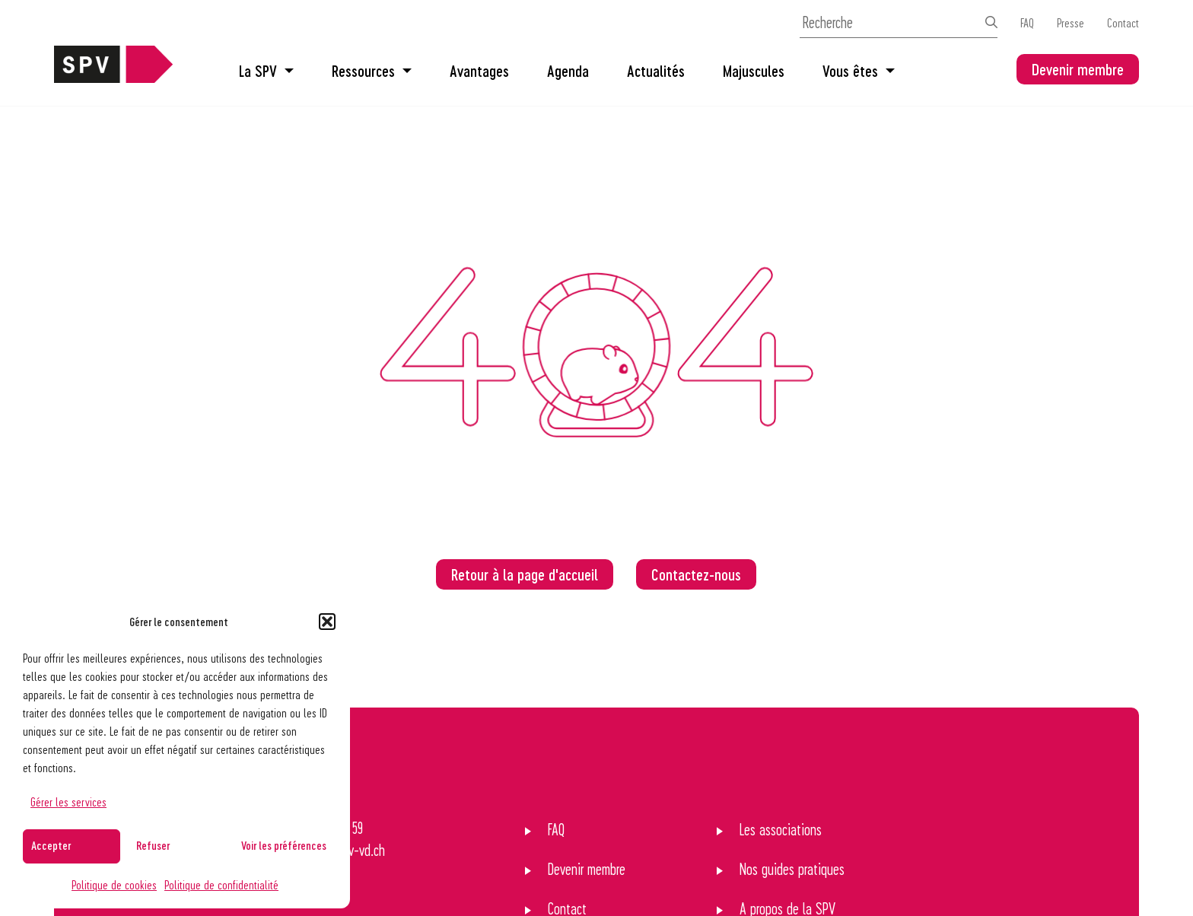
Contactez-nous (696, 574)
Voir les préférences (283, 845)
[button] (327, 621)
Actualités (656, 71)
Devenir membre (1078, 69)
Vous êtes (858, 71)
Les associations (781, 829)
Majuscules (753, 71)
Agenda (568, 71)
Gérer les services (68, 801)
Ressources (372, 71)
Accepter (51, 845)
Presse (1070, 22)
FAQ (1027, 22)
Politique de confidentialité (221, 884)
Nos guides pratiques (792, 869)
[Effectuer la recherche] (991, 22)
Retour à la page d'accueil (524, 574)
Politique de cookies (114, 884)
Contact (1123, 22)
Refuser (153, 845)
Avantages (479, 71)
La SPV (266, 71)
